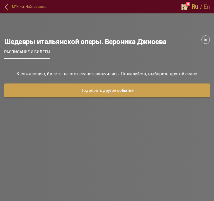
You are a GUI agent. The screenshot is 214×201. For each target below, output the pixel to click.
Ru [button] (195, 6)
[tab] (27, 52)
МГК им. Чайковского (29, 7)
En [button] (207, 6)
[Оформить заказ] (184, 6)
